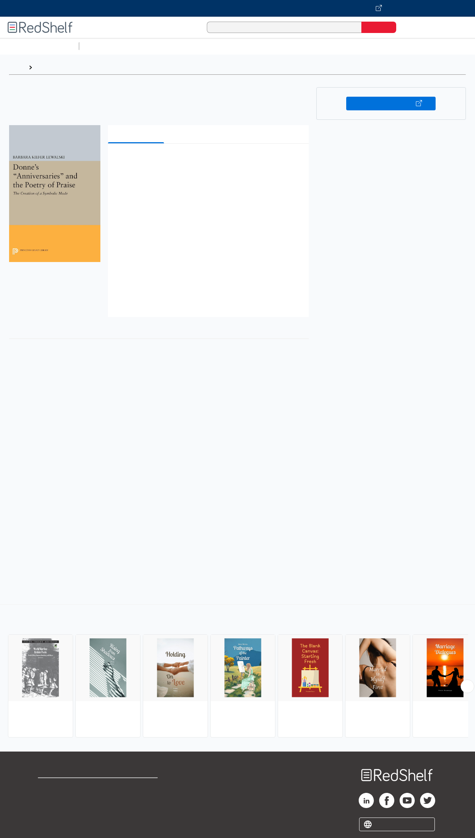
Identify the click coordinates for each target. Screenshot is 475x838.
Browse (47, 67)
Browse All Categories (39, 46)
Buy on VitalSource (391, 103)
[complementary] (237, 671)
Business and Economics (294, 46)
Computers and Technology (216, 46)
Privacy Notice (59, 811)
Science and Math (148, 46)
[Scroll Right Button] (467, 686)
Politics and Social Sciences (373, 46)
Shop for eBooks (62, 787)
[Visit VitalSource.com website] (237, 8)
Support (49, 799)
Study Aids (102, 46)
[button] (209, 161)
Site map (50, 823)
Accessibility (136, 811)
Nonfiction (458, 46)
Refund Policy (137, 799)
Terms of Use (138, 787)
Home (17, 67)
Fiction (428, 46)
